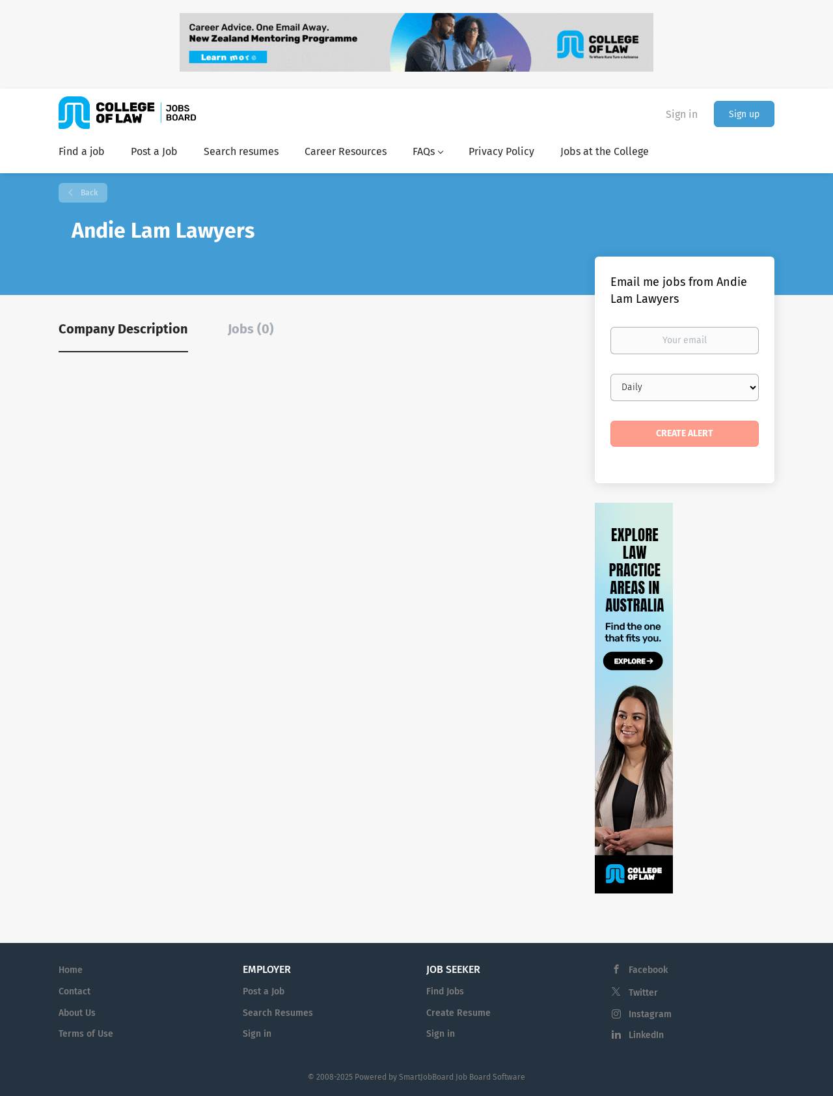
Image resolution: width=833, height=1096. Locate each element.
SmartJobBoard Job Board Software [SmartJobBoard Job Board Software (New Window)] (462, 1077)
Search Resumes (278, 1013)
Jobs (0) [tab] (251, 329)
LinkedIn (646, 1035)
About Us (77, 1013)
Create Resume (458, 1013)
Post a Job (263, 991)
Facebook (648, 970)
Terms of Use (86, 1033)
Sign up (744, 114)
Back (88, 192)
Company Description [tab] (123, 329)
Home (71, 970)
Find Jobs (445, 991)
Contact (74, 991)
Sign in (682, 114)
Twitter (643, 992)
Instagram (650, 1014)
